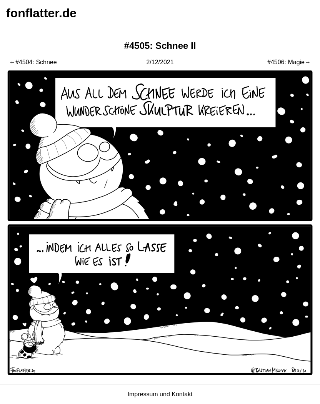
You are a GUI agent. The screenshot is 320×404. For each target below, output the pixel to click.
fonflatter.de (41, 13)
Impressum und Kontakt (160, 394)
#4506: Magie (286, 62)
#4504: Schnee (36, 62)
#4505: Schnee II (160, 45)
